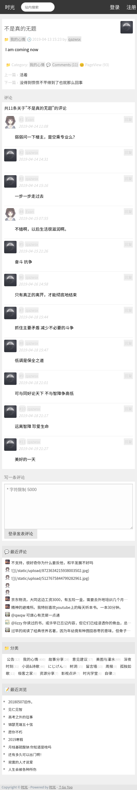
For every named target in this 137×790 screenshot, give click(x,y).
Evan (30, 119)
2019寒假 (15, 739)
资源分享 (49, 673)
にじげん (57, 666)
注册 (131, 7)
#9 (21, 375)
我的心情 (17, 39)
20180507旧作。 (21, 701)
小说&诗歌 (33, 666)
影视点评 (70, 673)
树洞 (76, 666)
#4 (21, 211)
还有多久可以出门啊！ (26, 754)
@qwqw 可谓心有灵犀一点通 (35, 615)
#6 (21, 277)
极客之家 (27, 673)
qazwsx (74, 39)
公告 (13, 659)
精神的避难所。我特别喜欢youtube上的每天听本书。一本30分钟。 (67, 607)
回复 (128, 119)
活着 (23, 74)
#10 (22, 408)
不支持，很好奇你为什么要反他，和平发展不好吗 (52, 562)
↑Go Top (66, 787)
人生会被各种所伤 (22, 769)
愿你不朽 (15, 731)
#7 (21, 310)
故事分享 (58, 659)
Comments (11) (65, 64)
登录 (115, 7)
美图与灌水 (108, 659)
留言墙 (94, 666)
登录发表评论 (20, 534)
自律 (110, 673)
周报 (111, 666)
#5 (21, 244)
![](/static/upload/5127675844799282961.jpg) (50, 578)
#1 (21, 119)
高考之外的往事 (20, 716)
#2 (21, 152)
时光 (10, 7)
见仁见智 (15, 709)
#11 (22, 441)
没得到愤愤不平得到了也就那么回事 (51, 82)
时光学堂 (92, 673)
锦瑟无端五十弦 (20, 724)
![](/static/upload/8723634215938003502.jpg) (50, 570)
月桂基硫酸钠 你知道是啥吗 (29, 747)
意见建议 (82, 659)
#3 (21, 178)
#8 (21, 343)
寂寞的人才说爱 (20, 762)
